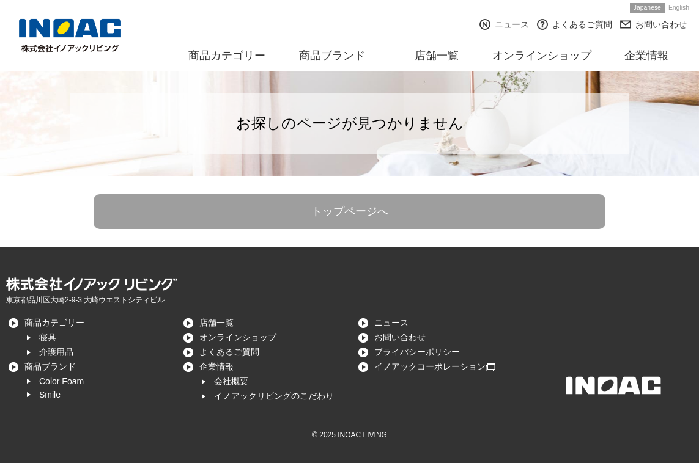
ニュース (512, 24)
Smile (50, 394)
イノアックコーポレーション (430, 366)
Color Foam (61, 381)
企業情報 (216, 366)
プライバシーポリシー (417, 352)
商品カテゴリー (54, 322)
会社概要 (231, 381)
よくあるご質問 (582, 24)
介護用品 (56, 352)
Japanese (647, 7)
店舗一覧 (216, 322)
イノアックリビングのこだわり (274, 396)
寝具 (47, 337)
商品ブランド (50, 366)
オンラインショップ (237, 337)
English (678, 7)
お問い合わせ (661, 24)
